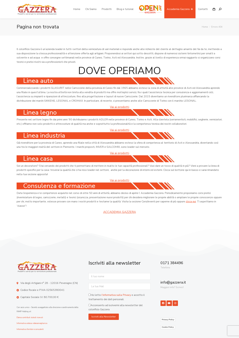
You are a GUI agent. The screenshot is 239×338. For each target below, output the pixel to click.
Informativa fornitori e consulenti (30, 329)
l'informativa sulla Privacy (116, 295)
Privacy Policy (168, 320)
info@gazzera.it (173, 282)
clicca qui (191, 201)
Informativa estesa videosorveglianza (32, 323)
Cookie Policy (168, 327)
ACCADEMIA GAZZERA (119, 212)
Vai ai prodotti (119, 107)
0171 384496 (171, 262)
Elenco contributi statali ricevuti (30, 317)
